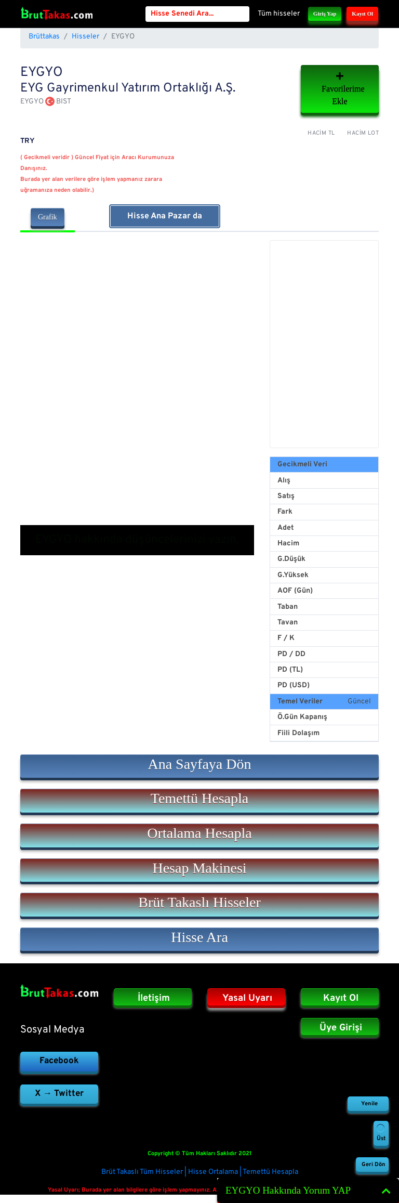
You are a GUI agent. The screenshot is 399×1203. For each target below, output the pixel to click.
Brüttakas (44, 36)
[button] (199, 766)
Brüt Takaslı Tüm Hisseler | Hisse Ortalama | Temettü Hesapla (199, 1172)
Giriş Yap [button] (325, 13)
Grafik (47, 217)
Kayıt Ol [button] (362, 13)
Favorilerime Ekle (343, 89)
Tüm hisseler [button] (279, 13)
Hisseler (85, 36)
